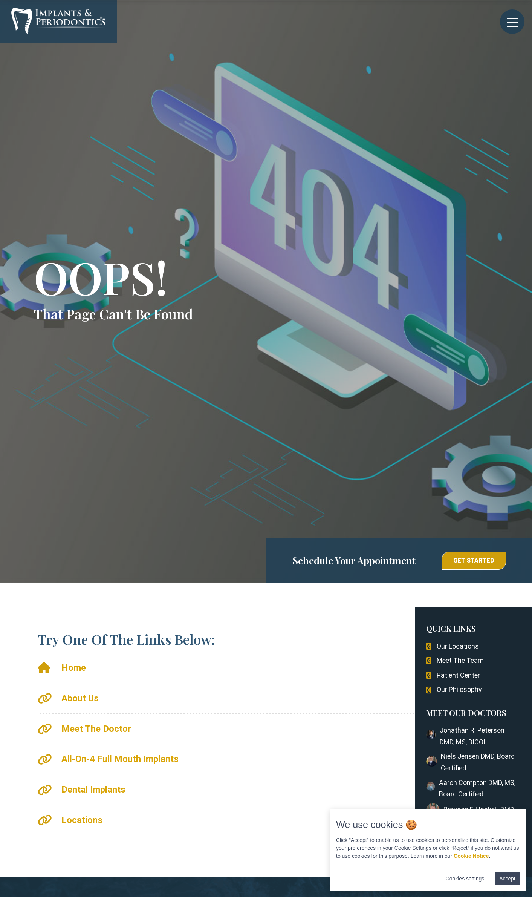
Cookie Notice (471, 856)
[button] (474, 561)
